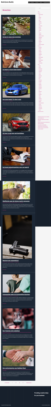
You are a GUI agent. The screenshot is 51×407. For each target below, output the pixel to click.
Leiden (40, 73)
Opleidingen (40, 37)
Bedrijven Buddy (7, 2)
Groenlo (11, 332)
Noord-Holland (41, 57)
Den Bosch (40, 80)
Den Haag (40, 82)
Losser (18, 332)
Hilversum (40, 106)
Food (8, 332)
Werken (40, 43)
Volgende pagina (29, 382)
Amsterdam (40, 70)
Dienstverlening (7, 369)
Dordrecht (40, 89)
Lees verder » (4, 44)
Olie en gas (9, 202)
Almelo (4, 332)
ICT (39, 31)
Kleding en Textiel (17, 369)
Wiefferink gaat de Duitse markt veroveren (16, 201)
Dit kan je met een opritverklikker (13, 133)
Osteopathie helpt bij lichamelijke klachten (16, 294)
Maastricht (40, 76)
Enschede (6, 332)
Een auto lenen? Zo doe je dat (12, 99)
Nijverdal (20, 332)
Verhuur (40, 40)
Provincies (37, 2)
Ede (39, 90)
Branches (33, 2)
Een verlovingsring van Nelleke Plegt (14, 368)
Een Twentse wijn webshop (11, 331)
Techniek (16, 202)
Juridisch (40, 34)
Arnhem (40, 77)
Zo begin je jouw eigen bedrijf (12, 69)
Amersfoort (40, 69)
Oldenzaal (6, 202)
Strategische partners (47, 2)
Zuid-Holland (40, 63)
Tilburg (40, 96)
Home (29, 2)
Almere (40, 67)
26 (19, 382)
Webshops (29, 332)
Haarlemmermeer (41, 103)
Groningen (40, 47)
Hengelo (13, 332)
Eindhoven (40, 92)
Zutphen (4, 333)
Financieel (4, 168)
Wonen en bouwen (5, 38)
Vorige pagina (6, 382)
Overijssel (13, 202)
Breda (39, 79)
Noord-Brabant (41, 60)
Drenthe (40, 50)
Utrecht (40, 56)
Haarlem (40, 102)
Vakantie (40, 30)
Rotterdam (40, 87)
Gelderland (40, 54)
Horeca (16, 332)
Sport (39, 20)
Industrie (4, 202)
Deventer (40, 83)
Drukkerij (40, 17)
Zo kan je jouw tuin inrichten (12, 37)
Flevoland (40, 53)
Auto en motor (41, 14)
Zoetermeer (40, 109)
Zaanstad (40, 99)
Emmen (40, 93)
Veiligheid (4, 134)
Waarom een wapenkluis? (11, 260)
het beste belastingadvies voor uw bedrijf (16, 167)
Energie (40, 18)
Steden (41, 2)
